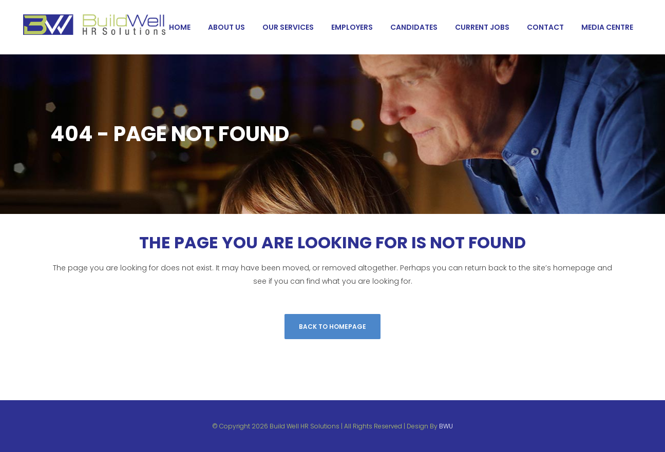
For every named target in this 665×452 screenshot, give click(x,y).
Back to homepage (332, 326)
